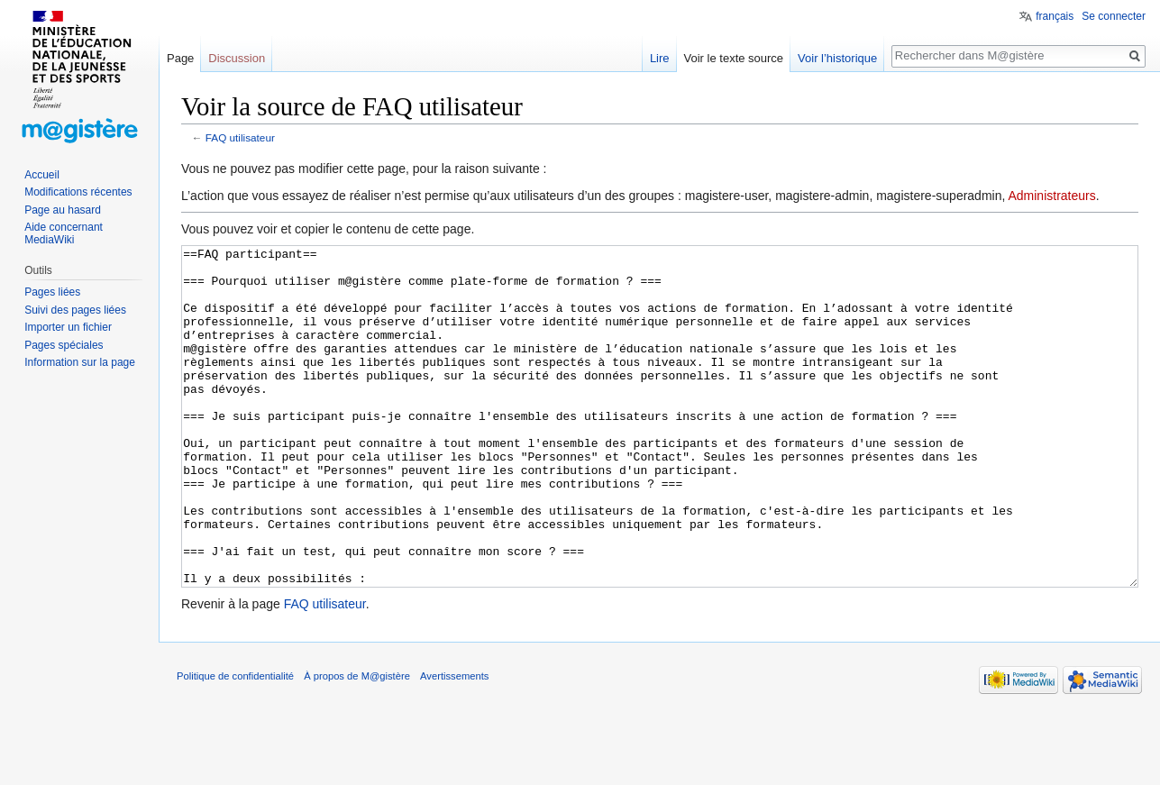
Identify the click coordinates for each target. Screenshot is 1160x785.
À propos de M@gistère (357, 743)
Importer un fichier (68, 327)
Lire (660, 58)
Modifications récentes (78, 192)
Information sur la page (79, 362)
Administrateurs (1051, 195)
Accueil (41, 175)
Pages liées (52, 292)
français (1054, 16)
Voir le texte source (734, 58)
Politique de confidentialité (235, 743)
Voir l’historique (837, 58)
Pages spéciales (63, 345)
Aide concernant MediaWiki (63, 233)
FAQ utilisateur (240, 137)
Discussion (236, 58)
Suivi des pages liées (75, 310)
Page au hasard (62, 210)
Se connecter (1114, 16)
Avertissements (454, 743)
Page (180, 58)
